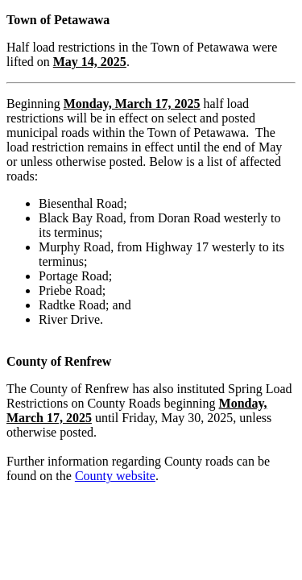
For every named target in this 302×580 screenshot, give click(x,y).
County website (115, 476)
